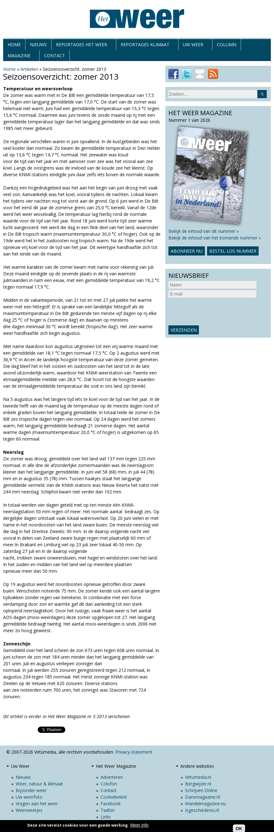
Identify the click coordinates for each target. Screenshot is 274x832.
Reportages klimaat (145, 46)
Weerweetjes (29, 810)
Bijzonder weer (31, 790)
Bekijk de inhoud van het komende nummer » (214, 238)
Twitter (108, 810)
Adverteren (112, 777)
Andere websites (197, 766)
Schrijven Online (201, 790)
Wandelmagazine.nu (205, 804)
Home (14, 45)
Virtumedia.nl (198, 777)
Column (226, 45)
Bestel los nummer (232, 251)
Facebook (111, 804)
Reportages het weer (82, 46)
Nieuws (38, 45)
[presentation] (216, 311)
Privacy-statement (133, 752)
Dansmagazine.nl (202, 797)
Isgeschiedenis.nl (202, 810)
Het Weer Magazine (116, 766)
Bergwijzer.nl (198, 784)
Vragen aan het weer (37, 804)
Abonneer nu (187, 251)
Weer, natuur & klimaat (39, 784)
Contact (54, 56)
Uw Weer (193, 46)
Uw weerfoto (29, 797)
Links (106, 817)
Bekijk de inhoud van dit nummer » (203, 231)
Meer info (139, 825)
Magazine (19, 57)
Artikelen (29, 69)
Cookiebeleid (114, 797)
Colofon (109, 784)
